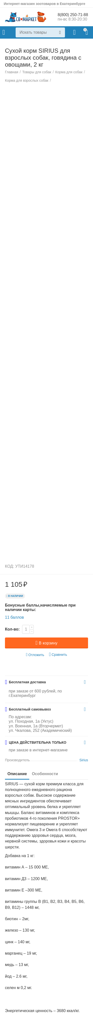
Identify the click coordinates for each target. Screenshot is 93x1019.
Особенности (45, 812)
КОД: (9, 604)
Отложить (35, 693)
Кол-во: (12, 667)
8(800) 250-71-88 (72, 15)
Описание (17, 812)
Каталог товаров (3, 32)
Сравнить (58, 692)
